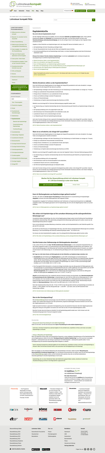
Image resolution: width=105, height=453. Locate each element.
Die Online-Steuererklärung (24, 6)
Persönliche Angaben (17, 105)
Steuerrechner (35, 434)
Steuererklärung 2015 (54, 73)
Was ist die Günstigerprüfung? (41, 69)
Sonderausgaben (16, 155)
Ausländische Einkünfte (17, 137)
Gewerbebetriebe (16, 132)
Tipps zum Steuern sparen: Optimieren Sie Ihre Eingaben (19, 54)
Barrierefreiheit (68, 438)
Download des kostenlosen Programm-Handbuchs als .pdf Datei (19, 87)
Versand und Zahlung (69, 443)
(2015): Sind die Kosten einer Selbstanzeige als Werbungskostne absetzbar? (51, 291)
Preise (28, 10)
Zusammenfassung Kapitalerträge (18, 125)
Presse (13, 82)
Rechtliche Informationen (18, 76)
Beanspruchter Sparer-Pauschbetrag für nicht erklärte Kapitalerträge (49, 323)
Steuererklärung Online (16, 428)
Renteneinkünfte (16, 140)
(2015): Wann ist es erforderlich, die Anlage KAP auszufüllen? (47, 174)
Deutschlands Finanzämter (38, 431)
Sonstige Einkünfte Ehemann (19, 143)
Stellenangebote (52, 436)
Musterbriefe (35, 436)
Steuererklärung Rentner (16, 445)
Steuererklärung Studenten (16, 441)
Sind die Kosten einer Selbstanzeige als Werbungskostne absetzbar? (50, 67)
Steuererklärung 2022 (15, 438)
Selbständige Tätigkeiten (18, 135)
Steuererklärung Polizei (15, 443)
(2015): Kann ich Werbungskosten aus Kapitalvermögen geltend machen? (50, 207)
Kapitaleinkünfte (37, 28)
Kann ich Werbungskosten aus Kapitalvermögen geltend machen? (49, 64)
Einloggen (91, 10)
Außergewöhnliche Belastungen (19, 158)
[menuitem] (69, 11)
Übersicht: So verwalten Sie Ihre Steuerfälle (19, 37)
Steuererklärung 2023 (15, 436)
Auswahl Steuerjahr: (16, 96)
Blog (37, 10)
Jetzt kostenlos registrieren (51, 184)
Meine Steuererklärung (17, 41)
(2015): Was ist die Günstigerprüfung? (42, 314)
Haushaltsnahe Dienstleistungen (16, 112)
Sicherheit (21, 10)
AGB (65, 434)
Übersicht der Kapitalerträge (19, 121)
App (11, 10)
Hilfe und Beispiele (16, 71)
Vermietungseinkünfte (17, 149)
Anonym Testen (76, 184)
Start (15, 10)
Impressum (14, 79)
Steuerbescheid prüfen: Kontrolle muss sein (17, 67)
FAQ (33, 10)
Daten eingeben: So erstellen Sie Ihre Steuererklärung (19, 50)
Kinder (13, 108)
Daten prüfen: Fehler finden (18, 58)
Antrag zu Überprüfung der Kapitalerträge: (42, 334)
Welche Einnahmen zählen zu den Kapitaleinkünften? (46, 60)
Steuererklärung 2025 (76, 73)
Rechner (14, 73)
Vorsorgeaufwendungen (18, 152)
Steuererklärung (40, 300)
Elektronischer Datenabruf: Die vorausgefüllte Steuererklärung (19, 45)
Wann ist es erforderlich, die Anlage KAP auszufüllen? (46, 62)
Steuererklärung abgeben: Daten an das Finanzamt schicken (19, 62)
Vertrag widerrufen (69, 445)
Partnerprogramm (52, 434)
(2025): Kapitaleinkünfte (39, 74)
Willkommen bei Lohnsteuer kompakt (18, 33)
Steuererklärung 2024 (15, 434)
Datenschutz (67, 436)
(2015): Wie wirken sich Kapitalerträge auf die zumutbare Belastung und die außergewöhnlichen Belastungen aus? (60, 236)
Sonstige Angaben (16, 161)
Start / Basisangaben (17, 102)
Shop (42, 10)
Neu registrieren (80, 10)
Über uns (50, 428)
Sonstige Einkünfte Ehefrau (18, 146)
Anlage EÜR (15, 164)
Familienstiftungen (17, 129)
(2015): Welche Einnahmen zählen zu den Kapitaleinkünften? (47, 125)
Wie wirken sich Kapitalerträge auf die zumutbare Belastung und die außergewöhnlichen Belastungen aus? (59, 65)
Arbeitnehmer (15, 115)
